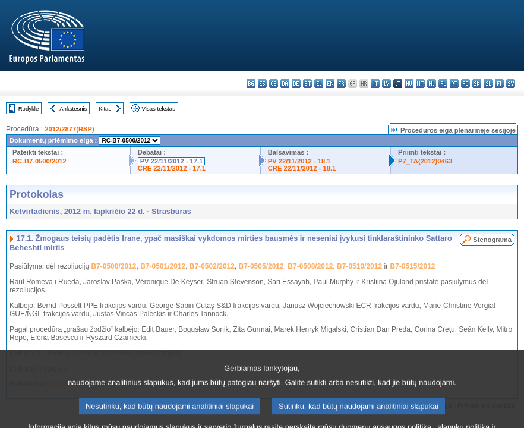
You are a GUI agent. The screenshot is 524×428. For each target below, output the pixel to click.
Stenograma (492, 239)
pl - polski (442, 83)
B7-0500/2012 (113, 266)
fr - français (341, 83)
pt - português (454, 83)
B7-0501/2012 (162, 266)
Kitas (105, 108)
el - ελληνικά (318, 83)
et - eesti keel (307, 83)
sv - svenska (510, 83)
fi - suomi (499, 83)
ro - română (465, 83)
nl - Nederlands (431, 83)
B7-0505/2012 (261, 266)
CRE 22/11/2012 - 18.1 (302, 168)
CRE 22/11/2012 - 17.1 (172, 168)
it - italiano (375, 83)
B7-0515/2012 (412, 266)
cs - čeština (273, 83)
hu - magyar (409, 83)
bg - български (251, 83)
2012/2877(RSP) (69, 129)
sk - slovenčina (476, 83)
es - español (262, 83)
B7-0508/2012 (310, 266)
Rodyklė (28, 108)
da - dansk (284, 83)
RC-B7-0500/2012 (39, 161)
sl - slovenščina (488, 83)
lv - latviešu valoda (386, 83)
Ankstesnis (73, 108)
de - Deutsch (296, 83)
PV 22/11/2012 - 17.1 (171, 161)
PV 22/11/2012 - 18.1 (299, 161)
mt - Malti (420, 83)
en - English (330, 83)
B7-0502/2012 (212, 266)
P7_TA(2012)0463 (425, 161)
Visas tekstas (158, 108)
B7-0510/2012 (359, 266)
